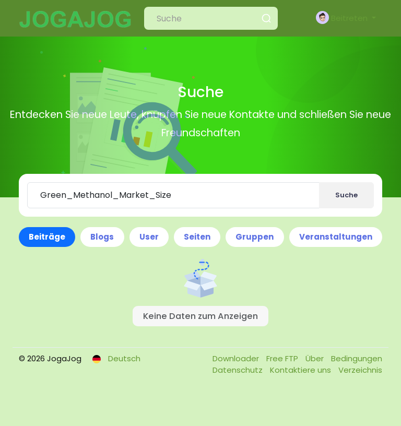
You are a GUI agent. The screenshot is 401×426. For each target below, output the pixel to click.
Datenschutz (239, 369)
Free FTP (283, 358)
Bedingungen (356, 358)
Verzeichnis (360, 369)
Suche (346, 195)
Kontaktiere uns (301, 369)
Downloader (237, 358)
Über (315, 358)
